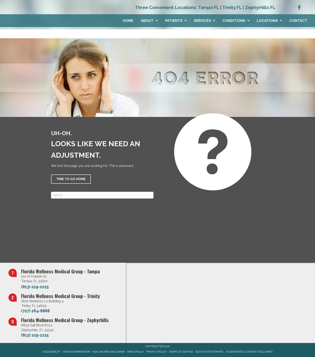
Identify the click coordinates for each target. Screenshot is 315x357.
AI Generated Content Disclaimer (249, 351)
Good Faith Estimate (209, 351)
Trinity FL (232, 7)
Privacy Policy (156, 351)
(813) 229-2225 (35, 286)
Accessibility (51, 351)
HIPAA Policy (135, 351)
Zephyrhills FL (260, 7)
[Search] (102, 195)
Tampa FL (208, 7)
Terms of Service (181, 351)
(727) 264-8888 (35, 310)
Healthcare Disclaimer (108, 351)
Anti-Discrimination (76, 351)
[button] (71, 179)
